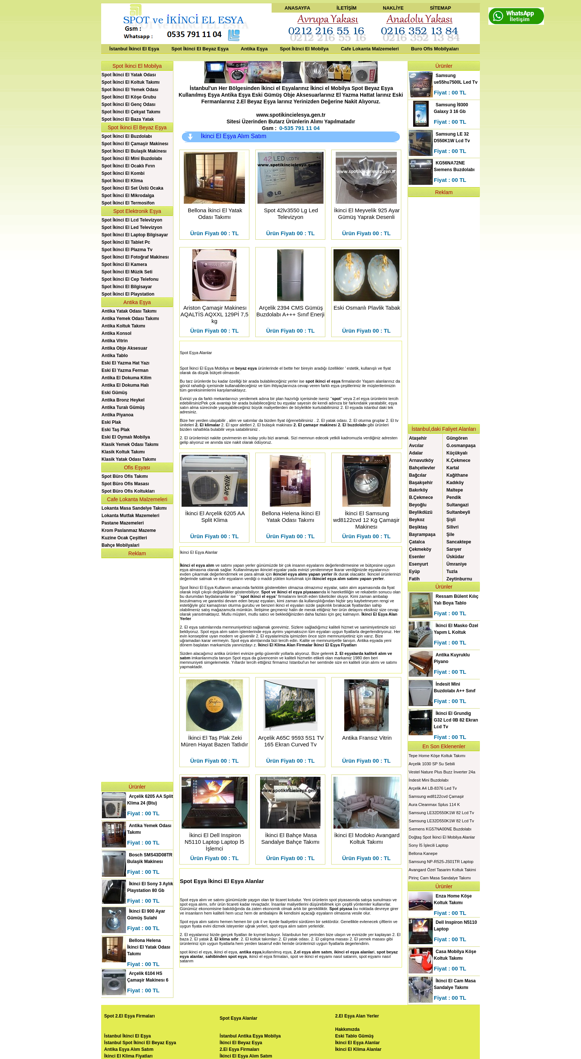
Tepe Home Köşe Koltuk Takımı (437, 755)
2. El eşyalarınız (194, 934)
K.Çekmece (458, 460)
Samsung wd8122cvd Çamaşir (436, 796)
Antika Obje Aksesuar (124, 348)
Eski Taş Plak (116, 429)
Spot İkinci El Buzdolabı (127, 136)
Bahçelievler (422, 467)
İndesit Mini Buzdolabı (429, 780)
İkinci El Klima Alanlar (358, 1049)
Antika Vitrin (114, 340)
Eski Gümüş (114, 392)
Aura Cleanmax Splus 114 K (434, 804)
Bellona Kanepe (423, 853)
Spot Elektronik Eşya (137, 211)
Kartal (452, 467)
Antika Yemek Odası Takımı (130, 318)
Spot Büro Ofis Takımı (125, 476)
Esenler (417, 556)
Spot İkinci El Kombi (123, 173)
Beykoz (417, 519)
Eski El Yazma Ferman (125, 370)
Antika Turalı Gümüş (123, 407)
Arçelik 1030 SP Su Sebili (432, 764)
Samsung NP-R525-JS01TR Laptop (441, 861)
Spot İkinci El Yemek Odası (130, 89)
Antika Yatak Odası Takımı (129, 311)
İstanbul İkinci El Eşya (134, 48)
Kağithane (457, 475)
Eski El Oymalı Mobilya (126, 437)
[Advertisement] (137, 669)
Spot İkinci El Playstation (128, 294)
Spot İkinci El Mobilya (304, 48)
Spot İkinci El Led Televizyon (132, 227)
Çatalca (417, 542)
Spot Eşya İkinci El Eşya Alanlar (222, 881)
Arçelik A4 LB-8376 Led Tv (433, 788)
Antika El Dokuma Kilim (127, 377)
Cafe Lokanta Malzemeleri (370, 48)
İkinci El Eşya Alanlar (357, 1042)
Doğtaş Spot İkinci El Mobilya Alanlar (442, 837)
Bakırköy (418, 490)
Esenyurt (418, 564)
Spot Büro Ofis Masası (125, 483)
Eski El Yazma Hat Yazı (125, 363)
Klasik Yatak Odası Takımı (129, 459)
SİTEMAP (440, 8)
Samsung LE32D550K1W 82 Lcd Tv (441, 812)
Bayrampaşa (422, 534)
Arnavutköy (421, 460)
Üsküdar (455, 556)
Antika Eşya (254, 48)
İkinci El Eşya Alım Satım (233, 136)
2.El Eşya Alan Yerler (357, 1016)
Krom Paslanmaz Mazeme (129, 530)
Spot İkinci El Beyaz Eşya (199, 48)
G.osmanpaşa (461, 445)
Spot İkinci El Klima (122, 180)
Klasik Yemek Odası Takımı (130, 444)
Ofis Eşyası (137, 467)
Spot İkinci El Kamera (124, 264)
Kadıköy (455, 482)
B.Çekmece (421, 497)
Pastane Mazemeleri (123, 523)
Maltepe (454, 490)
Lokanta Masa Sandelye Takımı (134, 508)
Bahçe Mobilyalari (120, 545)
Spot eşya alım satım (219, 631)
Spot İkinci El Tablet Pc (126, 242)
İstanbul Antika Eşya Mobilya (250, 1036)
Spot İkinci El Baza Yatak (128, 119)
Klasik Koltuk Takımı (123, 451)
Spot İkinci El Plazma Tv (127, 249)
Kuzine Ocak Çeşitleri (124, 537)
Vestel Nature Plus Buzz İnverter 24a (442, 772)
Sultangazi (457, 504)
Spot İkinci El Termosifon (128, 203)
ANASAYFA (297, 8)
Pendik (453, 497)
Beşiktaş (418, 527)
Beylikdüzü (420, 512)
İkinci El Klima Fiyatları (128, 1056)
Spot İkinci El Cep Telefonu (130, 279)
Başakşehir (421, 482)
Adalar (416, 453)
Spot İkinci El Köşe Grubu (129, 97)
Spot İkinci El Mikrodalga (128, 195)
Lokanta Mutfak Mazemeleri (130, 515)
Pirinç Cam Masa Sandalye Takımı (440, 878)
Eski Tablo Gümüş (354, 1036)
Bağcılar (417, 475)
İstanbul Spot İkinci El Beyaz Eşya (140, 1042)
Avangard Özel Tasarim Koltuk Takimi (442, 869)
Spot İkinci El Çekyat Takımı (131, 111)
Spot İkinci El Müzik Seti (127, 271)
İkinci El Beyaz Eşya (241, 1042)
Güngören (457, 438)
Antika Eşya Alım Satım (128, 1049)
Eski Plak (111, 422)
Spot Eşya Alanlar (196, 352)
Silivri (452, 527)
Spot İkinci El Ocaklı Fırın (128, 166)
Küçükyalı (457, 453)
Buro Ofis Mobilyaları (435, 48)
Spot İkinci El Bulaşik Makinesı (134, 151)
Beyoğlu (417, 504)
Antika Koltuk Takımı (123, 326)
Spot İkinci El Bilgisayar (127, 286)
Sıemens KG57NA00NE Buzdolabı (440, 829)
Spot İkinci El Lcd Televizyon (132, 220)
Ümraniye (456, 564)
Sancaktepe (458, 542)
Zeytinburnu (459, 579)
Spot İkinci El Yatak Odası (129, 74)
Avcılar (416, 445)
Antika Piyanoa (117, 414)
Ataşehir (418, 438)
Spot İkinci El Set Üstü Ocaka (132, 188)
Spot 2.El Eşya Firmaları (129, 1016)
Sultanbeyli (458, 512)
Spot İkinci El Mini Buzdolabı (132, 158)
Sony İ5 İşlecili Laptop (428, 845)
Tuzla (452, 571)
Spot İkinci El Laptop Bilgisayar (135, 234)
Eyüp (414, 571)
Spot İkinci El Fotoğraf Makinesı (135, 257)
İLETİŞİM (346, 8)
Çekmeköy (420, 549)
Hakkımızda (347, 1029)
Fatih (414, 579)
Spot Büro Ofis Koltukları (128, 491)
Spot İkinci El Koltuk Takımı (130, 82)
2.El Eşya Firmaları (239, 1049)
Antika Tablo (115, 355)
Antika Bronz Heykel (123, 400)
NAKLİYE (393, 8)
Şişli (451, 519)
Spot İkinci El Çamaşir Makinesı (135, 143)
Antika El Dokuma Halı (125, 385)
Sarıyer (454, 549)
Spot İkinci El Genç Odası (128, 104)
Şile (450, 534)
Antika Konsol (117, 333)
